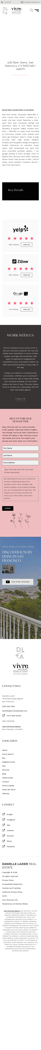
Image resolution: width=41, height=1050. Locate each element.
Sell (3, 766)
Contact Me (21, 399)
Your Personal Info (10, 900)
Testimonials (7, 778)
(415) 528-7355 (8, 706)
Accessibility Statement (12, 884)
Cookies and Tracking (11, 888)
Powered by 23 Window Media (15, 904)
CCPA (4, 896)
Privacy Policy (8, 880)
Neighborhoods (8, 762)
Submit (7, 508)
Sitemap (5, 793)
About (4, 750)
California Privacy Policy (12, 892)
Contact (5, 782)
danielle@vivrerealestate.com (14, 711)
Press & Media (8, 786)
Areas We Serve (9, 789)
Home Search (8, 754)
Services (5, 770)
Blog (4, 774)
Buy (3, 758)
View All (26, 245)
